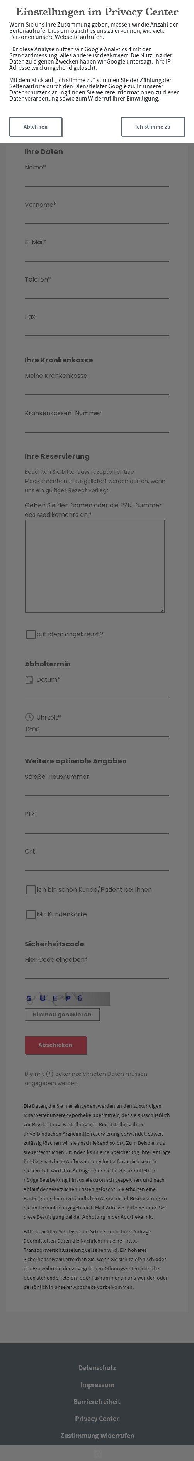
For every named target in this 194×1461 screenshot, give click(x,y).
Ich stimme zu (153, 126)
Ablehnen (36, 126)
